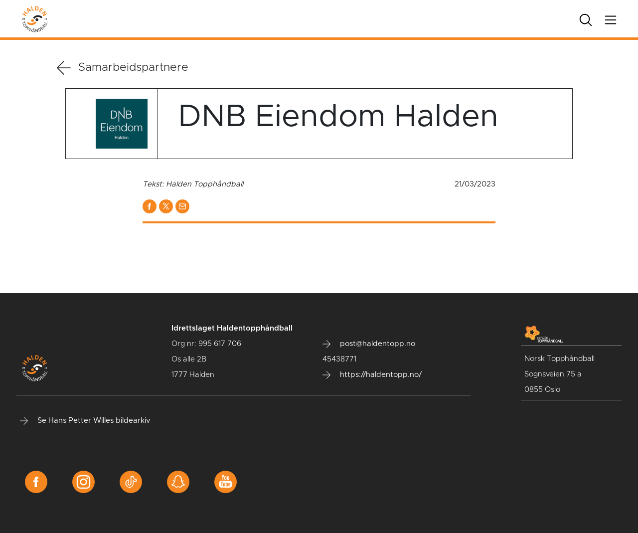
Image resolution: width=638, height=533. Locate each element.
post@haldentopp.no (368, 344)
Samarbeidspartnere (122, 68)
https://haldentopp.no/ (372, 375)
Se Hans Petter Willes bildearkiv (85, 421)
